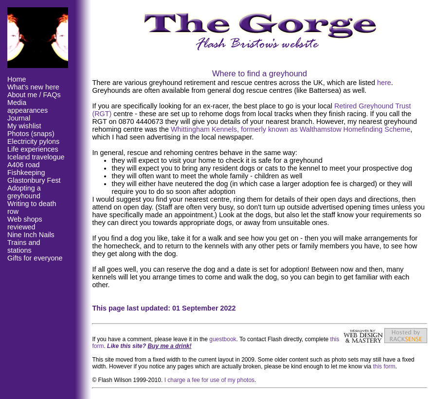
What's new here (33, 87)
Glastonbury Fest (34, 180)
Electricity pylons (33, 141)
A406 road (23, 165)
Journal (18, 118)
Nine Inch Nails (30, 235)
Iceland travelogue (36, 157)
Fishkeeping (26, 172)
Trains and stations (23, 246)
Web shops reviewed (24, 223)
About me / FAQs (34, 95)
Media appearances (27, 106)
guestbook (222, 339)
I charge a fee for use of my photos (209, 380)
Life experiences (32, 149)
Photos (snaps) (30, 134)
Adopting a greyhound (24, 192)
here (384, 83)
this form (384, 366)
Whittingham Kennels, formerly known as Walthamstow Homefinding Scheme (290, 129)
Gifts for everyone (35, 258)
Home (16, 79)
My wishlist (24, 126)
